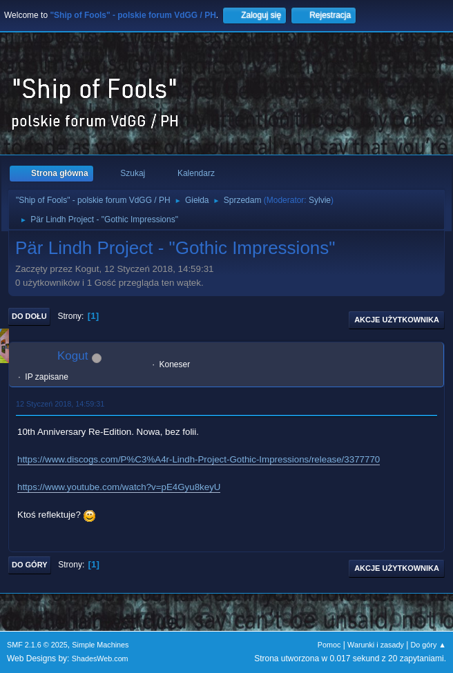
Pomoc (329, 645)
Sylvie (320, 200)
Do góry (30, 564)
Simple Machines (100, 645)
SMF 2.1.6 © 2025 (37, 645)
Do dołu (29, 316)
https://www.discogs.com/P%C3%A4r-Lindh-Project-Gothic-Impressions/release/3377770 (198, 459)
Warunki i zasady (375, 645)
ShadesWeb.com (100, 658)
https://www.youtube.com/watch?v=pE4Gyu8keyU (118, 487)
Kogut (72, 355)
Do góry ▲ (428, 645)
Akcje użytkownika (396, 319)
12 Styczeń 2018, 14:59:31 (60, 404)
